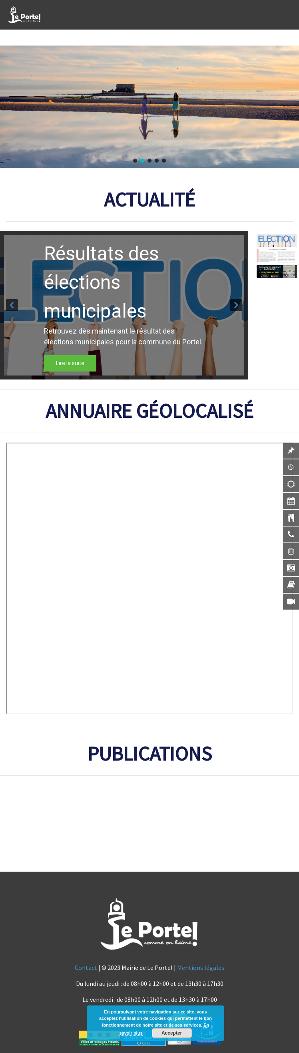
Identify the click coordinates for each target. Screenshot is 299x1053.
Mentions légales (200, 968)
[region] (149, 107)
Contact (86, 968)
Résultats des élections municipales (101, 282)
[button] (135, 161)
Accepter (171, 1033)
